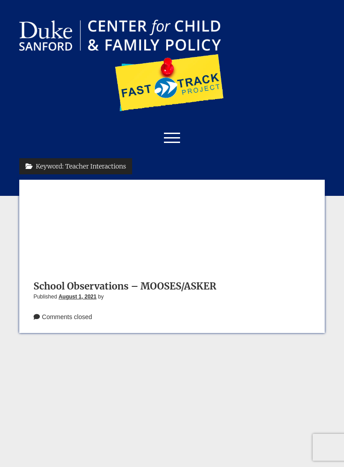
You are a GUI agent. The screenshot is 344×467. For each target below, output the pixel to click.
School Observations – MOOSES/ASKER (125, 286)
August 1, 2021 (78, 297)
